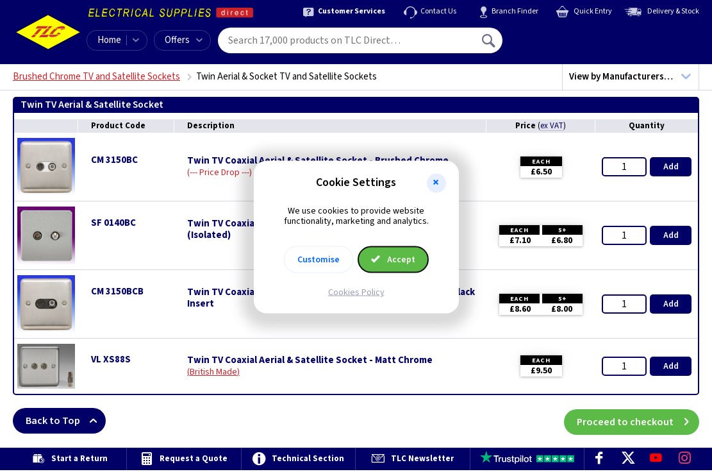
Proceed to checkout (638, 421)
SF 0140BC (113, 223)
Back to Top (66, 421)
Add (671, 166)
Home (109, 40)
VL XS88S (111, 359)
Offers (184, 40)
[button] (436, 182)
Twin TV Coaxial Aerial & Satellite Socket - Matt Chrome (310, 360)
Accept (393, 259)
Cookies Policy (356, 292)
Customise (318, 259)
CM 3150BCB (117, 291)
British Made (213, 372)
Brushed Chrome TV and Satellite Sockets (96, 76)
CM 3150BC (114, 160)
